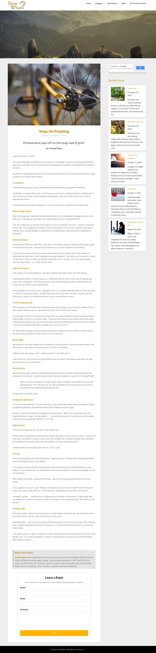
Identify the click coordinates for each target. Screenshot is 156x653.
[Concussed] (118, 100)
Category (99, 3)
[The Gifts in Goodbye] (118, 167)
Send (54, 633)
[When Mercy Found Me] (118, 234)
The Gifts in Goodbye (132, 156)
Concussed (131, 88)
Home (88, 3)
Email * (23, 599)
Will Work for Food (135, 122)
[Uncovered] (118, 200)
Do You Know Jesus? (138, 3)
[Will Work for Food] (118, 133)
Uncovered (131, 189)
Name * (23, 588)
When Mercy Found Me (135, 223)
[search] (120, 66)
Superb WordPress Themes (94, 649)
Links (123, 3)
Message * (24, 610)
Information (112, 3)
